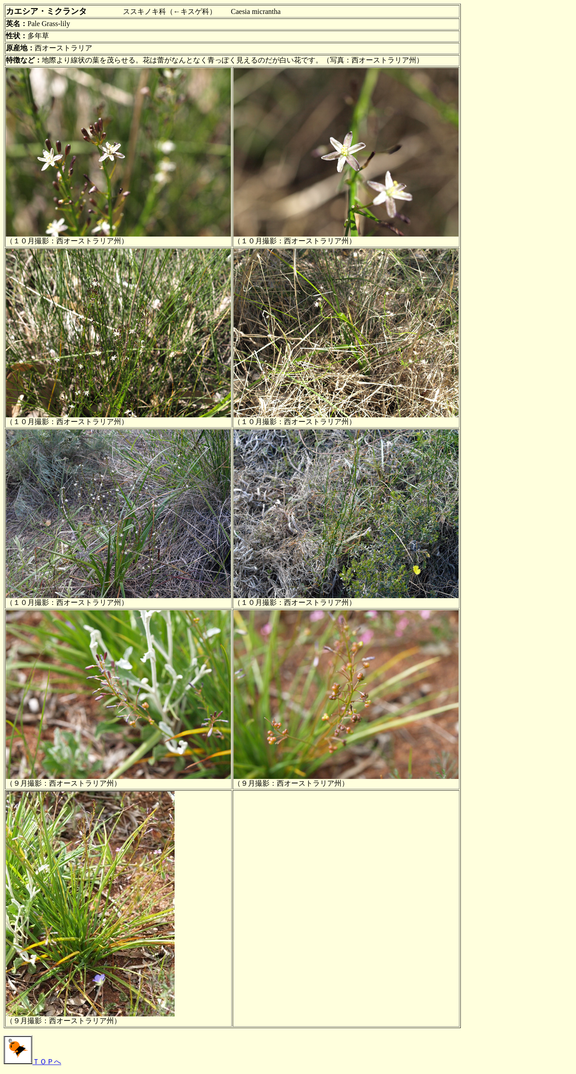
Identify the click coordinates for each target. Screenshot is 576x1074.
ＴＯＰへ (32, 1061)
